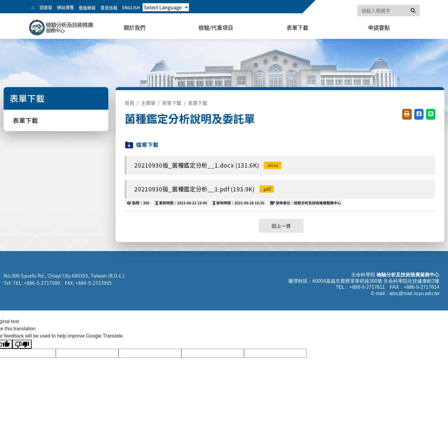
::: (33, 7)
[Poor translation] (22, 344)
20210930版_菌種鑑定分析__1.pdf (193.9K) (204, 189)
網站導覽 (65, 7)
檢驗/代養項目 (216, 27)
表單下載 (297, 27)
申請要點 (379, 27)
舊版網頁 (87, 8)
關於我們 (134, 27)
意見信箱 (108, 8)
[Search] (388, 10)
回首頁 (46, 7)
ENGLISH (131, 8)
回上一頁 (281, 225)
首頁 (129, 102)
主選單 (148, 102)
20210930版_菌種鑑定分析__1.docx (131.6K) (207, 165)
